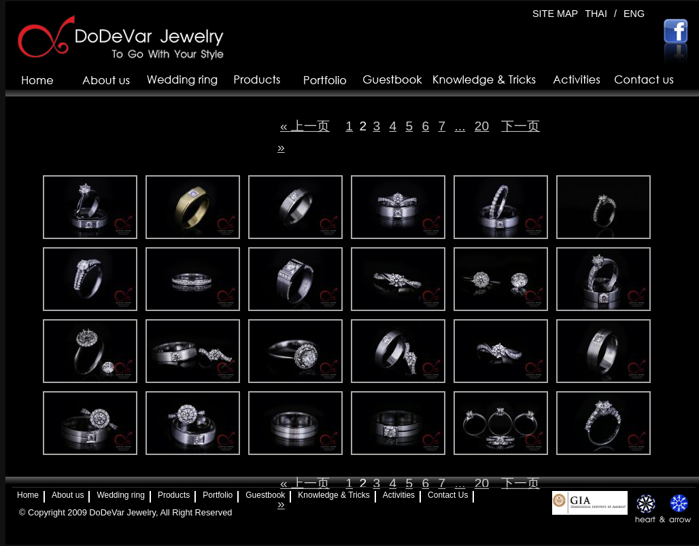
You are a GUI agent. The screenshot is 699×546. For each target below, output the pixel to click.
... (459, 126)
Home (28, 495)
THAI (596, 13)
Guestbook (265, 495)
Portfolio (218, 495)
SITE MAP (555, 13)
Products (174, 495)
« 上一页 (305, 126)
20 (482, 126)
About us (68, 495)
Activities (399, 495)
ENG (634, 13)
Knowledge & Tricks (333, 495)
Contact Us (448, 495)
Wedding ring (121, 495)
